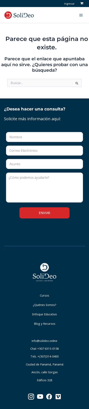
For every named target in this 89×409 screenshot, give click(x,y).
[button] (71, 15)
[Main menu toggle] (81, 15)
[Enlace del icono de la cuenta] (69, 3)
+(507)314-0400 (48, 356)
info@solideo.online (44, 341)
